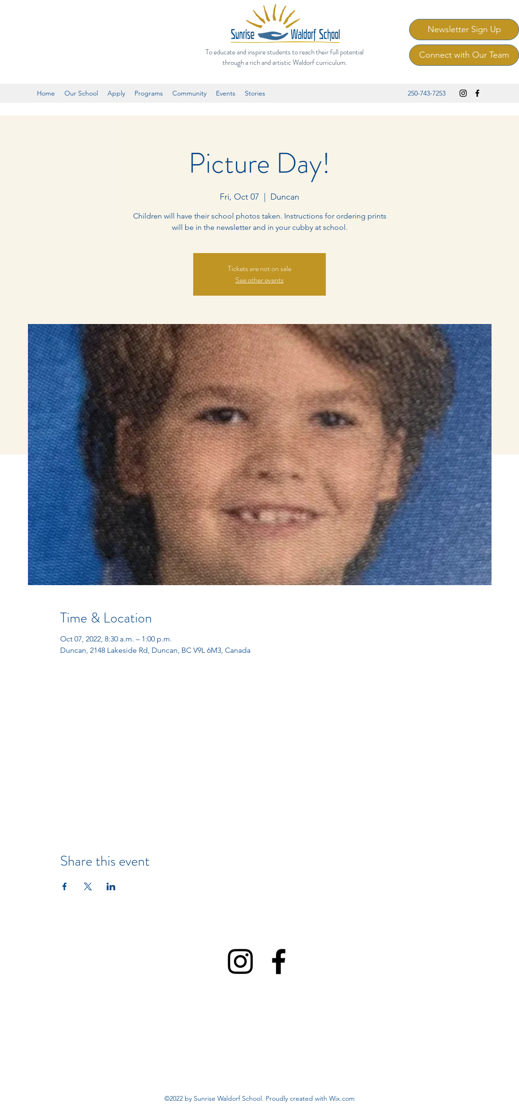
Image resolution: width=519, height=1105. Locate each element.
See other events (259, 279)
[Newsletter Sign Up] (464, 29)
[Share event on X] (87, 886)
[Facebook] (477, 93)
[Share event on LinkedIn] (111, 886)
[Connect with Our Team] (464, 55)
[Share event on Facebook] (64, 886)
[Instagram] (463, 93)
